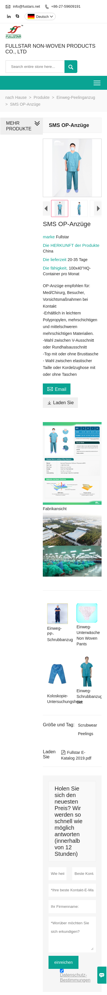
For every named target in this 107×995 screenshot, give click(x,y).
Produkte (42, 97)
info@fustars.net (26, 6)
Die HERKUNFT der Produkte (71, 245)
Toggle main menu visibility (97, 81)
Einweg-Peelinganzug (75, 97)
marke (49, 236)
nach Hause (16, 97)
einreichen (63, 962)
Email (56, 388)
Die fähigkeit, (56, 268)
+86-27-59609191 (65, 6)
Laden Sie (60, 402)
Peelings (85, 733)
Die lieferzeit (55, 259)
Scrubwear (87, 725)
